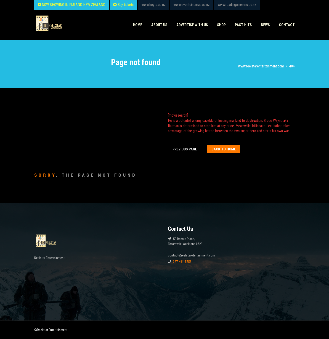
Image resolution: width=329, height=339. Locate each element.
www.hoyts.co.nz (153, 5)
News (265, 25)
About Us (159, 25)
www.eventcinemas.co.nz (191, 5)
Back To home (224, 149)
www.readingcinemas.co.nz (237, 5)
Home (137, 25)
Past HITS (243, 25)
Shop (221, 25)
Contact (287, 25)
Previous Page (184, 149)
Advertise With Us (192, 25)
